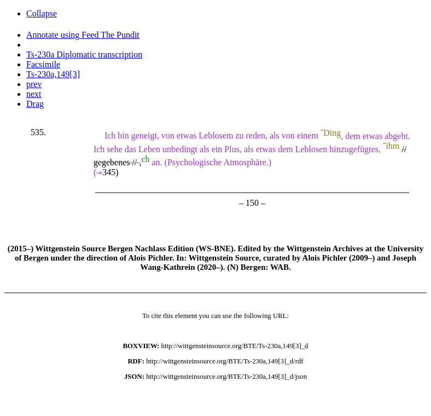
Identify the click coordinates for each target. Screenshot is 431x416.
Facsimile (43, 64)
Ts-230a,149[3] (53, 74)
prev (34, 84)
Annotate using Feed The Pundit (82, 34)
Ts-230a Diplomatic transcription (84, 54)
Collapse (41, 13)
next (34, 94)
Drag (35, 103)
